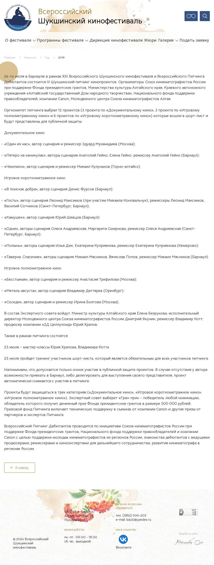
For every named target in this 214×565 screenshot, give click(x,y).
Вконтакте (123, 547)
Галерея (166, 40)
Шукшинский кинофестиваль (90, 16)
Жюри (150, 40)
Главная (9, 57)
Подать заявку (194, 40)
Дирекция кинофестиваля (116, 40)
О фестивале (18, 40)
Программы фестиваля (60, 40)
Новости (30, 57)
